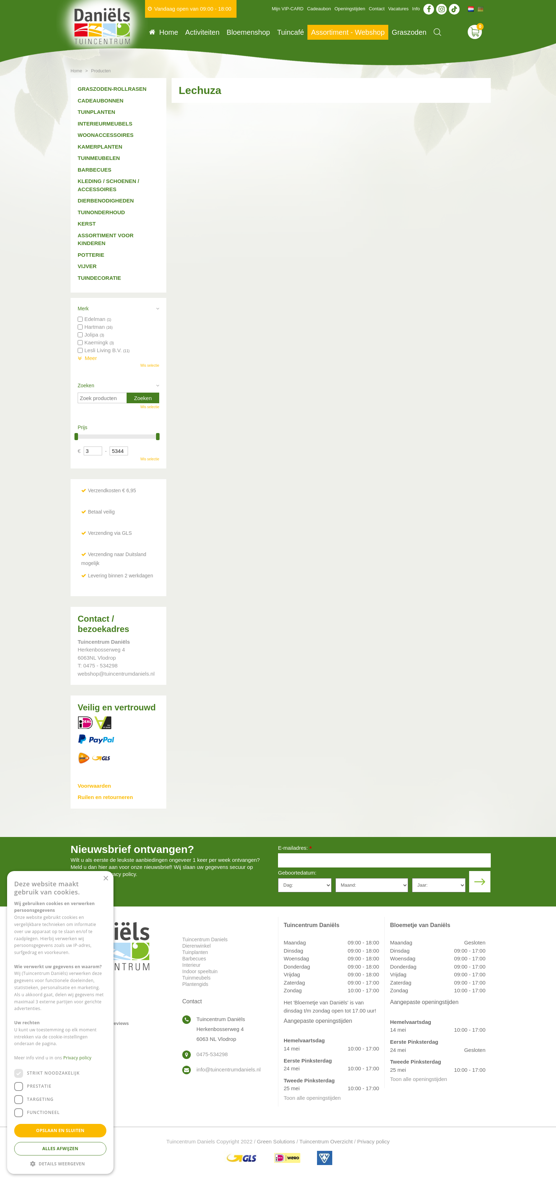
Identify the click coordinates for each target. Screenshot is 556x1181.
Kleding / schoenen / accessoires (108, 185)
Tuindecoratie (99, 278)
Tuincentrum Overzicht (325, 1141)
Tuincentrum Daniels (205, 939)
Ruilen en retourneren (105, 797)
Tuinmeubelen (99, 158)
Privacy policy (373, 1141)
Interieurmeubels (105, 124)
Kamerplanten (100, 147)
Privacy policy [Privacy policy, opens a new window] (77, 1058)
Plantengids (195, 984)
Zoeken (86, 385)
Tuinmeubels (196, 978)
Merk (83, 308)
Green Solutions (276, 1141)
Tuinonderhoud (101, 212)
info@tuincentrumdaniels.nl (228, 1069)
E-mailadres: (295, 848)
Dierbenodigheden (106, 201)
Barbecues (94, 170)
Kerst (87, 224)
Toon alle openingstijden (312, 1098)
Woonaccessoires (106, 135)
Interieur (191, 965)
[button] (60, 1163)
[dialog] (60, 1022)
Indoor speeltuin (200, 971)
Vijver (87, 266)
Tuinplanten (96, 112)
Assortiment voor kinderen (106, 239)
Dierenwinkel (196, 946)
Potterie (91, 255)
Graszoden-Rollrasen (112, 89)
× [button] (105, 878)
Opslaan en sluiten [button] (60, 1130)
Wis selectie (149, 365)
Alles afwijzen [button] (60, 1149)
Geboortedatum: (297, 873)
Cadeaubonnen (100, 101)
